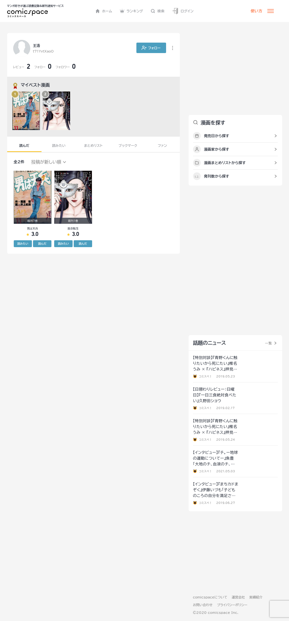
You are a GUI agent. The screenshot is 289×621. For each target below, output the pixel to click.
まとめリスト (93, 145)
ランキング (131, 11)
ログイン (183, 11)
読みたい (58, 145)
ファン (162, 145)
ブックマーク (128, 145)
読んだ (24, 145)
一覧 (268, 343)
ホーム (103, 11)
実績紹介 (256, 597)
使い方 (256, 11)
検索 (157, 11)
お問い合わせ (203, 604)
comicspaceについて (210, 597)
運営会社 (238, 597)
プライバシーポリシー (232, 604)
